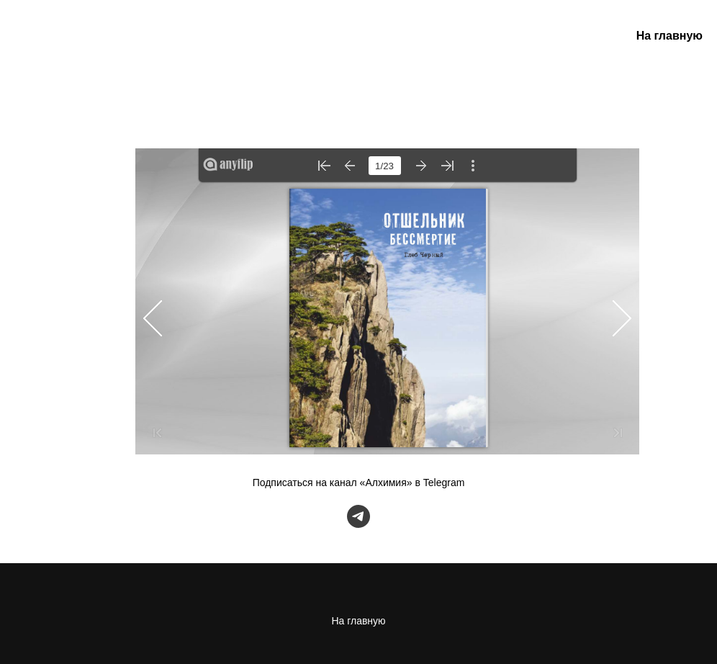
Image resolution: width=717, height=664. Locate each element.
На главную (669, 36)
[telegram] (358, 516)
